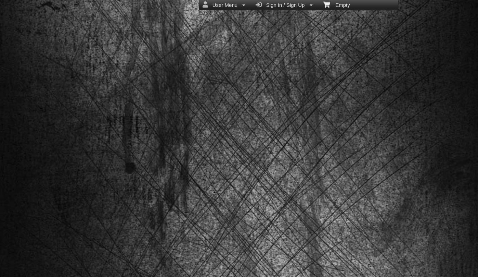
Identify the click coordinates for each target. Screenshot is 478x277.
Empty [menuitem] (336, 4)
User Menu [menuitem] (224, 5)
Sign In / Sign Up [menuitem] (284, 5)
